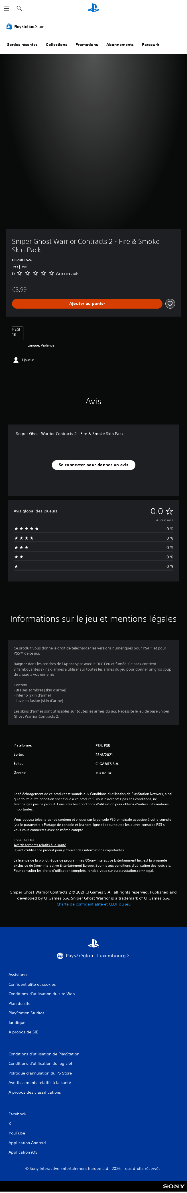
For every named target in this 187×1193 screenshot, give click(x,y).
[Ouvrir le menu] (6, 8)
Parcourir (150, 44)
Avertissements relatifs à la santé (40, 845)
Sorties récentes (22, 44)
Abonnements (120, 44)
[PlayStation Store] (26, 26)
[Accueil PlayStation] (93, 8)
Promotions (87, 44)
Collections (56, 44)
